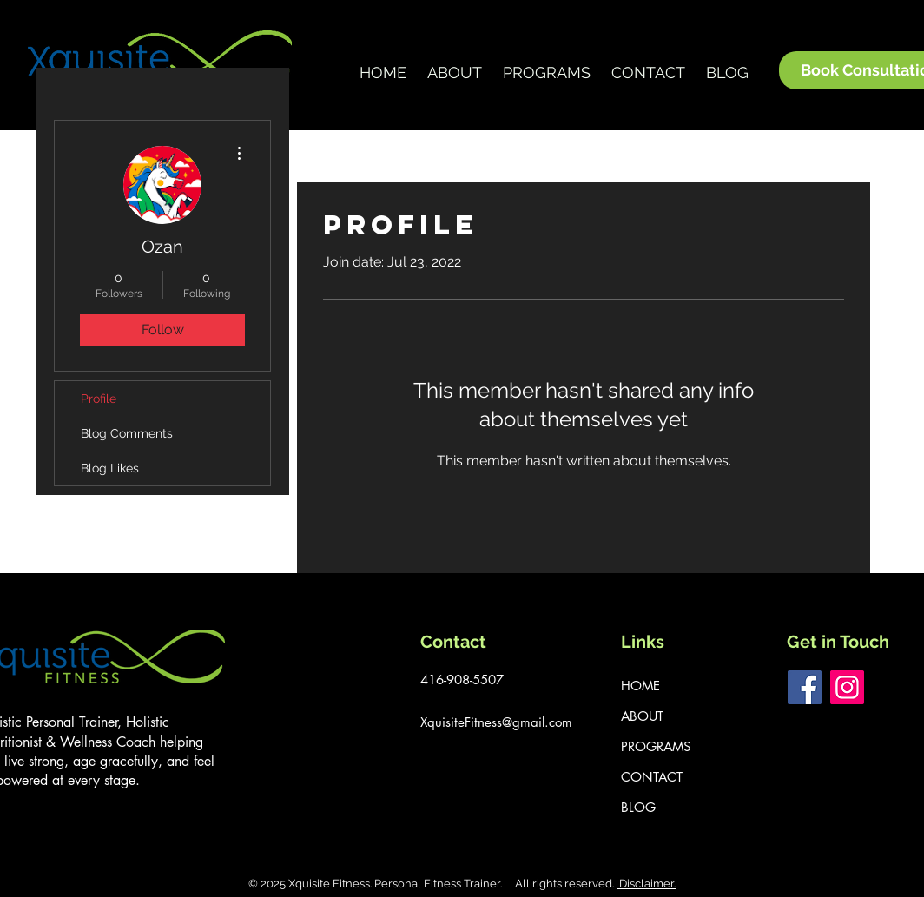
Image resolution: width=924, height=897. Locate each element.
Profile (98, 399)
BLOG (638, 807)
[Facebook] (805, 687)
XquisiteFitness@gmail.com (496, 722)
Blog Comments (127, 433)
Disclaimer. (646, 883)
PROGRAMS (655, 746)
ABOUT (642, 716)
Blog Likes (110, 468)
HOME (640, 685)
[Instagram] (847, 687)
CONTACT (652, 776)
